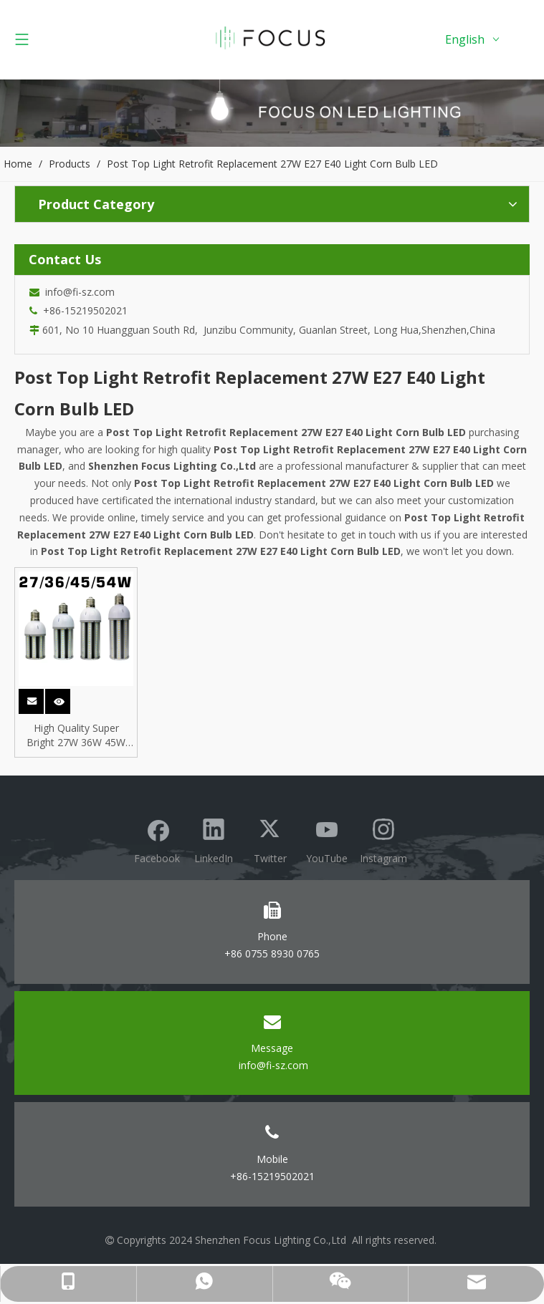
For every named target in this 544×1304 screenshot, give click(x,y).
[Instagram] (383, 838)
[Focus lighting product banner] (272, 113)
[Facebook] (157, 838)
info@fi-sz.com (77, 292)
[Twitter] (270, 838)
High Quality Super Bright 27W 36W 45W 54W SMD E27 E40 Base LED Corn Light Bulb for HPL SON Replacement (76, 735)
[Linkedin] (214, 838)
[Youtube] (327, 838)
